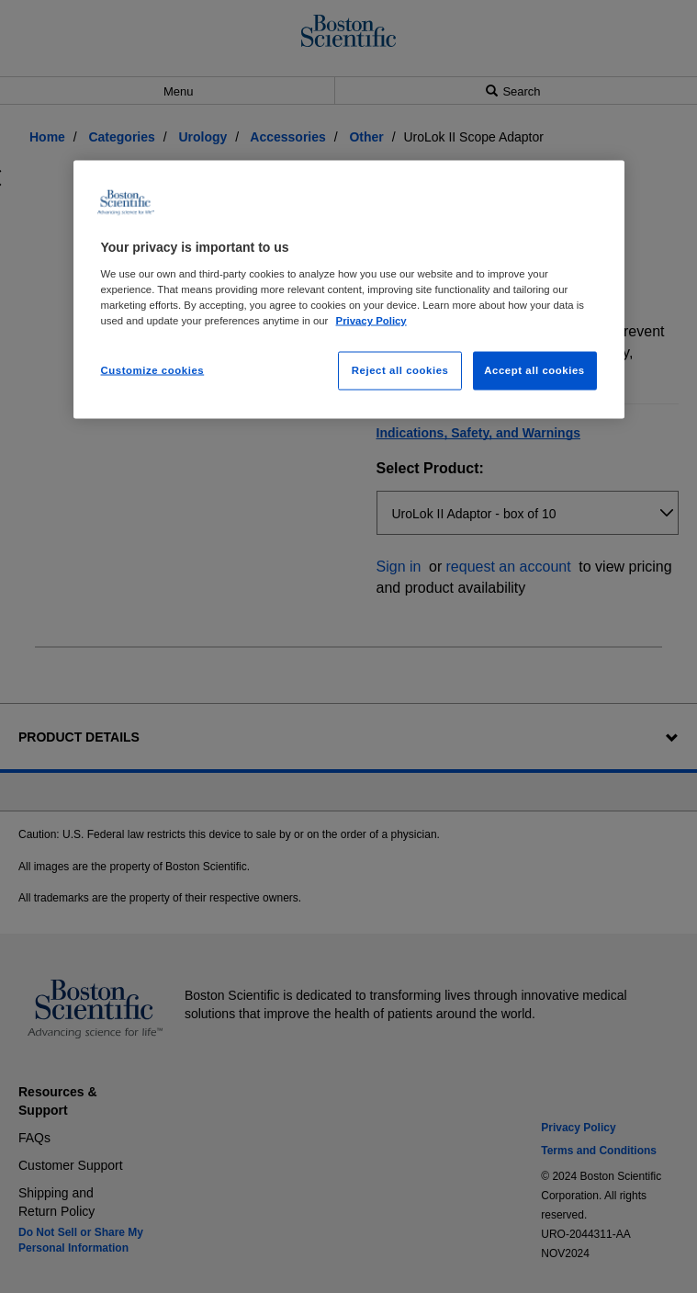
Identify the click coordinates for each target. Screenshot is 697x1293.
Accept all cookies (534, 369)
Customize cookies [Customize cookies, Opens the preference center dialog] (153, 369)
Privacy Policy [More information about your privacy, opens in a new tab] (371, 319)
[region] (348, 290)
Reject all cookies (400, 369)
